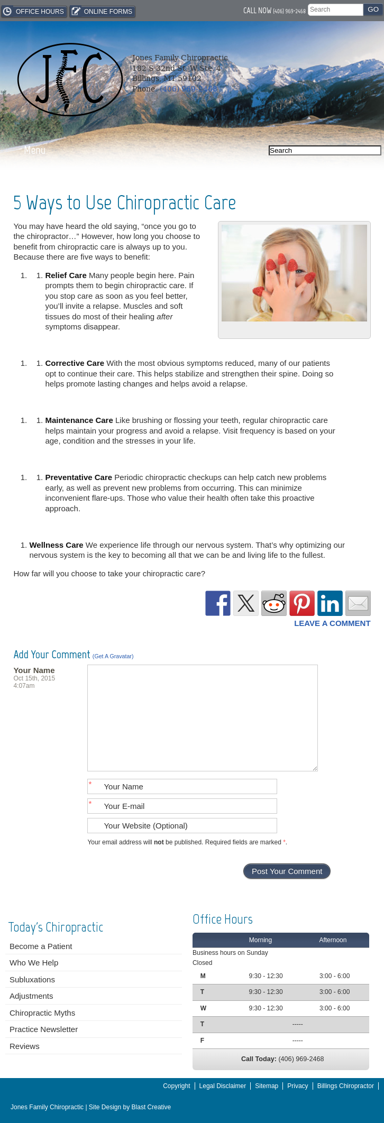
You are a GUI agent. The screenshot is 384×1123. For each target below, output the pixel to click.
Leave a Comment (332, 623)
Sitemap (266, 1086)
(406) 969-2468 (289, 11)
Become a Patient (41, 946)
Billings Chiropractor (345, 1086)
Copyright (176, 1086)
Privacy (297, 1086)
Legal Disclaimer (222, 1086)
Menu (34, 150)
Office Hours (33, 11)
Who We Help (34, 962)
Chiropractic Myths (42, 1012)
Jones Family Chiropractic (47, 1107)
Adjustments (31, 995)
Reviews (25, 1046)
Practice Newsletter (44, 1029)
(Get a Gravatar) (113, 656)
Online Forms (101, 11)
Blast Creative (151, 1107)
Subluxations (32, 979)
